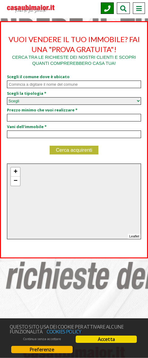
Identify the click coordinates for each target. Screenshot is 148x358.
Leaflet (134, 236)
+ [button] (16, 172)
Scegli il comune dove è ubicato (38, 76)
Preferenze (42, 349)
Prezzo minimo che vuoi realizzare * (42, 110)
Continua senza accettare (42, 339)
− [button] (16, 181)
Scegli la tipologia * (26, 93)
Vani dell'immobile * (27, 126)
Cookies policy (64, 331)
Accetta (106, 339)
